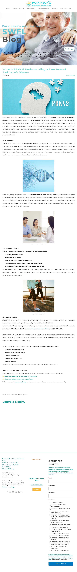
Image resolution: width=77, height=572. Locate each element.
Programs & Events (44, 8)
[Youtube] (16, 492)
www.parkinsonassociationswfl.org (37, 329)
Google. (13, 487)
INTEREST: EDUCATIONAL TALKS (60, 509)
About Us (55, 8)
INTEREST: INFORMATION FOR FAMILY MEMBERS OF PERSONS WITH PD (60, 517)
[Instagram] (13, 492)
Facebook (4, 487)
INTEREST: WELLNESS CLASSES (60, 542)
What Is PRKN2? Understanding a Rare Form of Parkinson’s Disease (34, 71)
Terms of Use (33, 479)
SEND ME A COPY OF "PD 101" (60, 544)
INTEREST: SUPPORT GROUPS (60, 536)
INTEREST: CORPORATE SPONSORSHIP (58, 506)
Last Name (52, 493)
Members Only (31, 8)
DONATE (44, 10)
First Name (52, 485)
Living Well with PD (18, 8)
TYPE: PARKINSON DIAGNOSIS (60, 551)
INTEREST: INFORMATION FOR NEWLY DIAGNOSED (60, 522)
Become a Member (65, 8)
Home (8, 8)
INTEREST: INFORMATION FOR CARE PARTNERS (60, 512)
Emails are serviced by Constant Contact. (59, 560)
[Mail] (21, 492)
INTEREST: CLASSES (57, 503)
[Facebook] (7, 492)
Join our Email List (61, 564)
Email (50, 478)
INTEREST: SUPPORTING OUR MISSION (60, 539)
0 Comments (70, 75)
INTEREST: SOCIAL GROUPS (59, 527)
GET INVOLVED (35, 10)
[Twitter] (10, 492)
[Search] (69, 49)
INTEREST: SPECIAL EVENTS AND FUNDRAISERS (61, 530)
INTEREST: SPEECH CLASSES (60, 534)
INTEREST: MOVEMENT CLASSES (61, 525)
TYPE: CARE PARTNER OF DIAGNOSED (58, 547)
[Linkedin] (19, 492)
